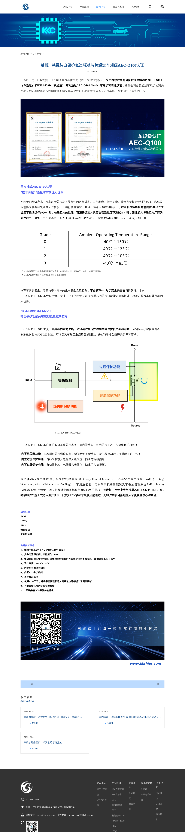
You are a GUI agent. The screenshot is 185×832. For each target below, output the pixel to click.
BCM (114, 801)
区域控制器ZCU (117, 783)
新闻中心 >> (26, 54)
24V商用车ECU (117, 772)
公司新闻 (132, 771)
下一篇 (156, 684)
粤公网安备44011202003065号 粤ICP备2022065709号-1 (46, 827)
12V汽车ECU (118, 764)
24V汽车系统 (102, 777)
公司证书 (145, 764)
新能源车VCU (118, 791)
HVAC (115, 806)
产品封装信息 (146, 772)
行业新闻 (132, 781)
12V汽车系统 (102, 767)
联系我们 (159, 792)
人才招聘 (159, 781)
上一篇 (28, 684)
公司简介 (159, 771)
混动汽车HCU (118, 796)
